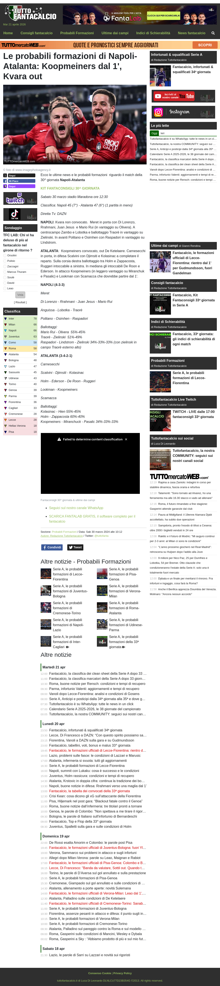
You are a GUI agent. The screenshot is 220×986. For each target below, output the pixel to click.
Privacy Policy (122, 973)
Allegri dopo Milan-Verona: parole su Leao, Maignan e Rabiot (94, 858)
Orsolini (11, 255)
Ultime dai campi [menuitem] (115, 33)
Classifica (12, 311)
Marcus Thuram (16, 271)
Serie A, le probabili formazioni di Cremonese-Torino (67, 608)
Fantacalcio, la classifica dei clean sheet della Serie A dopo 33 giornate (102, 673)
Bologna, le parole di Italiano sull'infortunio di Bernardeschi (93, 816)
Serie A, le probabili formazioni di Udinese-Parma (126, 625)
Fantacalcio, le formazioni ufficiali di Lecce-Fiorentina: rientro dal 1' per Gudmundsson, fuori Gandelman (127, 750)
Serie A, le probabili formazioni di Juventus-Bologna (70, 591)
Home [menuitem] (8, 33)
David (10, 282)
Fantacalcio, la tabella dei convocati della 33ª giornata (89, 791)
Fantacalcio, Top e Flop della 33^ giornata (80, 821)
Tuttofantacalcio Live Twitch (173, 399)
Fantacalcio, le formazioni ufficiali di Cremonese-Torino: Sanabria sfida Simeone (109, 903)
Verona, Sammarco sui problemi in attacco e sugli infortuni (93, 853)
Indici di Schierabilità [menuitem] (153, 33)
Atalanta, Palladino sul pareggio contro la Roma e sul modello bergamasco (105, 929)
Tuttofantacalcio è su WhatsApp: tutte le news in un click (91, 704)
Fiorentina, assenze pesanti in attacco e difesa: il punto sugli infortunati (102, 913)
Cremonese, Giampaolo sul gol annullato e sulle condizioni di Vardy (99, 883)
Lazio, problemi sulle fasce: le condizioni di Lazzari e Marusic (95, 755)
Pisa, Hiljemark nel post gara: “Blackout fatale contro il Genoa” (96, 801)
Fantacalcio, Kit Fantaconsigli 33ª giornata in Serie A (194, 300)
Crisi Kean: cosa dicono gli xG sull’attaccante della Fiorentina (95, 796)
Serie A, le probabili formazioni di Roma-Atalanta (124, 608)
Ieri (162, 133)
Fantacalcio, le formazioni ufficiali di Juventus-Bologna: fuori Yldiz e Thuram (105, 847)
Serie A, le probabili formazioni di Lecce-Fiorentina (68, 574)
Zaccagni (12, 266)
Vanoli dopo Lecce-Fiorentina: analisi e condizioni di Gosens (94, 694)
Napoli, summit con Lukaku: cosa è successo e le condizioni (94, 771)
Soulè (10, 277)
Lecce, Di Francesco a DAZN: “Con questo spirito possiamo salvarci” (100, 735)
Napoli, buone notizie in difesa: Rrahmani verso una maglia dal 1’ (98, 786)
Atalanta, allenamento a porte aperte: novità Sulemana (90, 888)
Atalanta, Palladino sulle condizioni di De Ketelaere (87, 898)
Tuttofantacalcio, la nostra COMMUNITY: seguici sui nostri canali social (102, 714)
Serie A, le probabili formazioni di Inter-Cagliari (67, 642)
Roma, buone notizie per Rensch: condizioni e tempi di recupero (97, 684)
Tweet (75, 547)
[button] (20, 295)
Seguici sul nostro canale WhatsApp (76, 508)
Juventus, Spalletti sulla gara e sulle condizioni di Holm (90, 826)
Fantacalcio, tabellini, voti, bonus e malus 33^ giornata (90, 745)
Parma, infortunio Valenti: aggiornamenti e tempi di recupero (94, 689)
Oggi (154, 133)
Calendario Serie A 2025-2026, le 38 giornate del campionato (95, 709)
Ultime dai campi (164, 245)
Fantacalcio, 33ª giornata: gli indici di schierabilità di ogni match (194, 339)
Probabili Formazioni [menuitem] (77, 33)
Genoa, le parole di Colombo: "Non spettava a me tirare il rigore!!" (98, 811)
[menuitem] (213, 33)
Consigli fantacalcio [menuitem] (36, 33)
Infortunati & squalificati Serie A (176, 54)
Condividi (52, 547)
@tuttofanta (102, 535)
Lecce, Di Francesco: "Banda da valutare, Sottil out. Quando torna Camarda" (106, 868)
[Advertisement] (183, 212)
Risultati (20, 302)
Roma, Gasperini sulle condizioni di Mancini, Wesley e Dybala (95, 934)
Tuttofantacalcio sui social (172, 438)
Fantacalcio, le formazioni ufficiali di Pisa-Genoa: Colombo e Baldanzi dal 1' (105, 863)
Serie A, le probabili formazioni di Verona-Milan (125, 591)
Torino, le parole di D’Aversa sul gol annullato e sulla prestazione (97, 873)
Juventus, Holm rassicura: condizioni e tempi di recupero (91, 776)
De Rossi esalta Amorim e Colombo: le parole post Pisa (90, 842)
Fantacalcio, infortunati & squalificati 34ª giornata (85, 730)
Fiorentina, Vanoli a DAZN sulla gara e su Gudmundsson (91, 740)
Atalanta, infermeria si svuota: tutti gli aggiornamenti (88, 760)
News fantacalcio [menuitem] (191, 33)
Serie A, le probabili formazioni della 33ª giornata (124, 642)
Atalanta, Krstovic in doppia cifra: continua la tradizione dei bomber (99, 781)
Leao (10, 288)
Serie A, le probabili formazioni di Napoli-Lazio (68, 625)
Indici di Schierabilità (168, 322)
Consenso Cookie (99, 973)
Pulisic (11, 260)
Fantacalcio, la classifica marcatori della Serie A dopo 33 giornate (98, 678)
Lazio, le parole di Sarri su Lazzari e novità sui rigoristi (89, 955)
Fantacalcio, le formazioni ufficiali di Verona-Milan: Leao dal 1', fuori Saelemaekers (111, 893)
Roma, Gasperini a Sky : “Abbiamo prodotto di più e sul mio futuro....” (101, 939)
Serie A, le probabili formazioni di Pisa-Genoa (123, 574)
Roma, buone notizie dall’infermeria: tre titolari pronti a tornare (95, 806)
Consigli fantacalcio (167, 283)
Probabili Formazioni (64, 531)
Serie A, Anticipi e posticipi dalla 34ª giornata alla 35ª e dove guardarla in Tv (106, 699)
